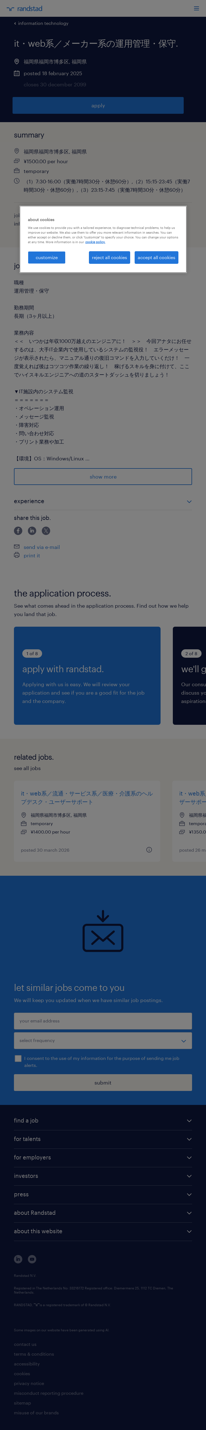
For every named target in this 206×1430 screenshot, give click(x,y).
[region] (103, 239)
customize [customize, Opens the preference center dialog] (47, 257)
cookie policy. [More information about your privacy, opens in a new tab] (95, 242)
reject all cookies (109, 257)
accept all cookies (156, 257)
